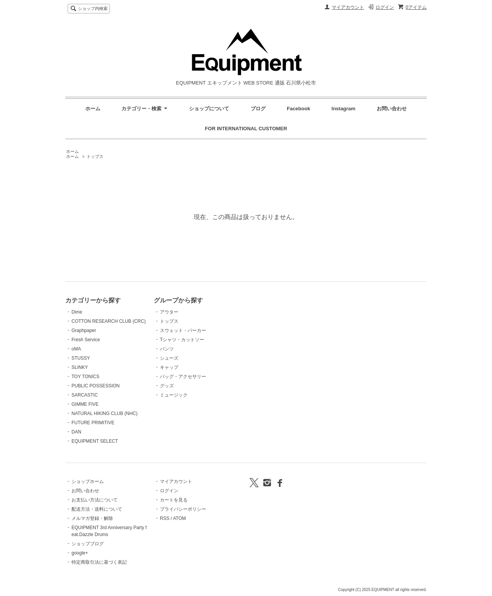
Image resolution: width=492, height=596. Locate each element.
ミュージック (174, 395)
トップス (94, 156)
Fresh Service (85, 339)
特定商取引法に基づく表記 (99, 562)
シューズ (169, 358)
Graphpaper (83, 330)
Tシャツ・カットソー (182, 339)
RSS (165, 518)
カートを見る (174, 500)
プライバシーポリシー (183, 509)
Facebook (298, 108)
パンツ (167, 349)
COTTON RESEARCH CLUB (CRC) (108, 321)
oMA (76, 349)
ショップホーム (87, 481)
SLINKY (79, 367)
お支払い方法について (94, 500)
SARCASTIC (84, 395)
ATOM (179, 518)
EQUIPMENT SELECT (94, 441)
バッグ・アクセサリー (183, 376)
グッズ (167, 385)
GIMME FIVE (85, 404)
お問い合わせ (392, 108)
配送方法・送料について (96, 509)
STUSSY (80, 358)
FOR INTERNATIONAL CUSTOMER (246, 128)
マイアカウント (348, 7)
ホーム (92, 108)
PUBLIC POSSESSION (95, 385)
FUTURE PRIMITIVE (93, 422)
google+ (79, 553)
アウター (169, 312)
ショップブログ (87, 543)
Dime (76, 312)
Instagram (344, 108)
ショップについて (209, 108)
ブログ (258, 108)
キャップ (169, 367)
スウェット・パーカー (183, 330)
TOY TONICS (85, 376)
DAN (76, 432)
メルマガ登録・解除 (92, 518)
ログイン (385, 7)
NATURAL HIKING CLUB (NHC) (104, 413)
